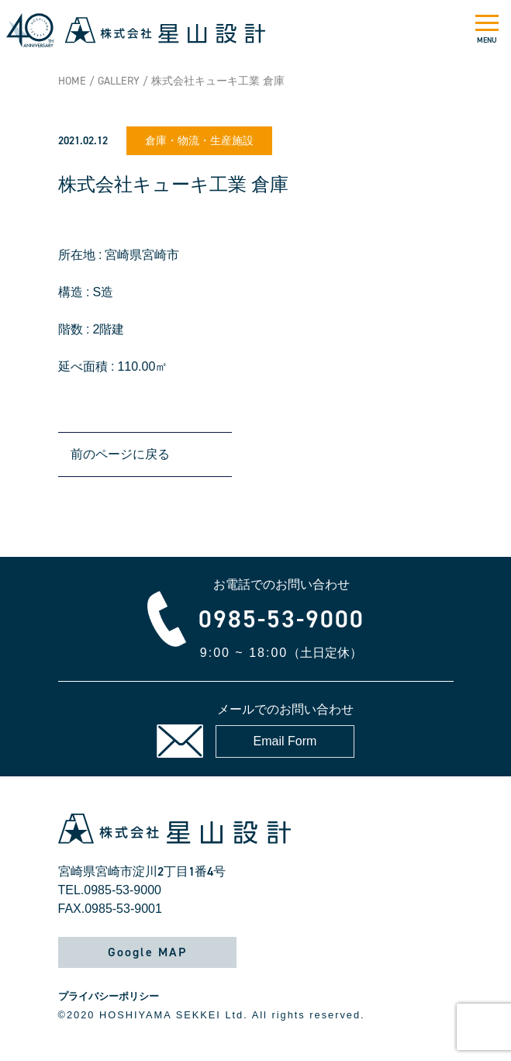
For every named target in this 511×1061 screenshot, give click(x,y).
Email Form (285, 741)
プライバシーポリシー (108, 996)
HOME (72, 81)
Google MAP (147, 952)
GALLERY (119, 81)
